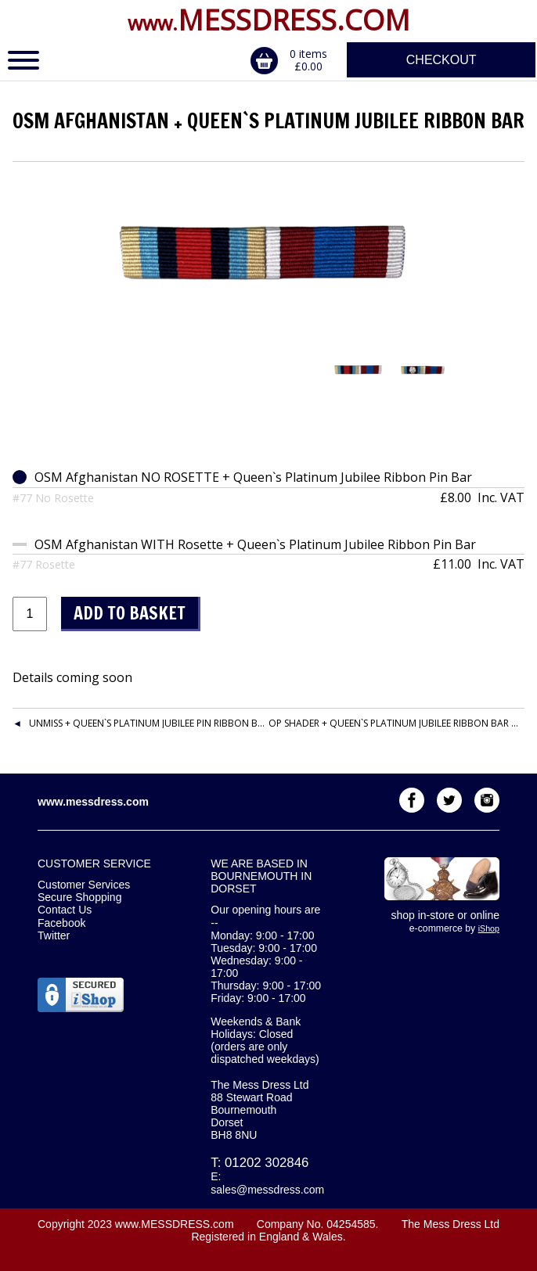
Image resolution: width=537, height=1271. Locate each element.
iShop (488, 928)
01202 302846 (266, 1162)
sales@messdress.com (267, 1189)
